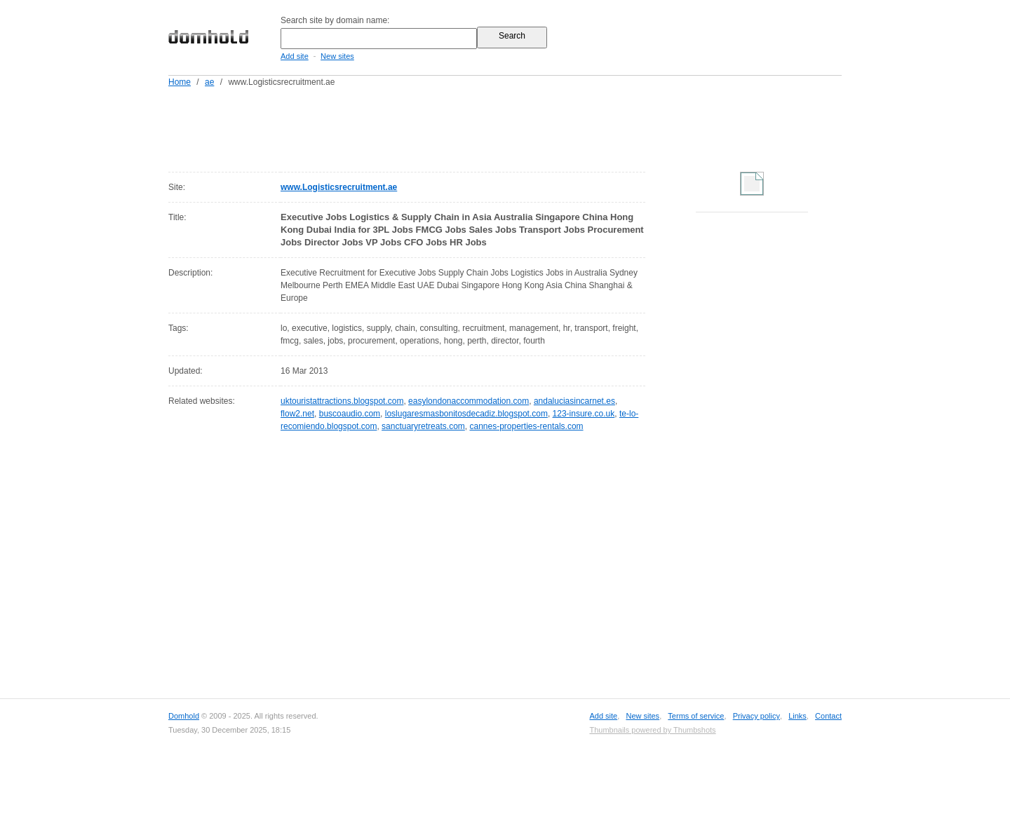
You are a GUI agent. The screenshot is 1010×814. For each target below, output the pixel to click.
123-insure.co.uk (584, 414)
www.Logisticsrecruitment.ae (339, 187)
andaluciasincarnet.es (574, 401)
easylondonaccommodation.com (468, 401)
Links (797, 716)
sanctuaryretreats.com (423, 426)
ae (209, 82)
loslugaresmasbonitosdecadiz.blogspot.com (466, 414)
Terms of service (696, 716)
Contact (828, 716)
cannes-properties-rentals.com (526, 426)
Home (179, 82)
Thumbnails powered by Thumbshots (652, 730)
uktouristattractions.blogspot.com (342, 401)
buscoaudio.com (349, 414)
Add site (295, 56)
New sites (337, 56)
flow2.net (297, 414)
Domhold (183, 716)
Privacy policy (756, 716)
